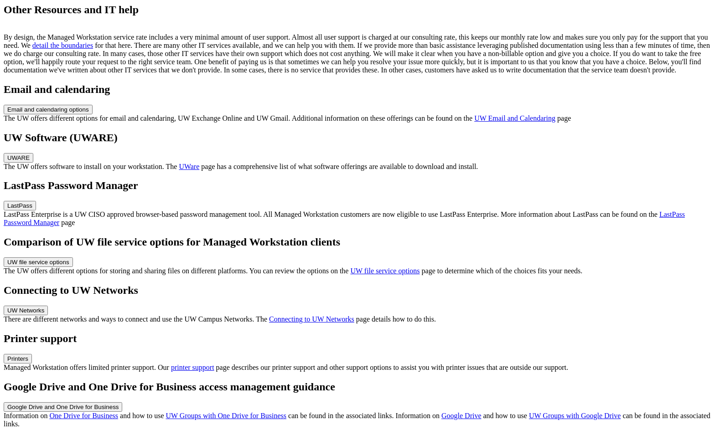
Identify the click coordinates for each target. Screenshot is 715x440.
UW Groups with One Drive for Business (226, 416)
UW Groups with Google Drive (575, 416)
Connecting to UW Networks (311, 319)
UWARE (18, 157)
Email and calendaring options (48, 109)
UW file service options (38, 262)
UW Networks (25, 310)
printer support (192, 367)
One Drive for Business (83, 416)
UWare (189, 166)
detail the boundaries (62, 45)
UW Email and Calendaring (514, 118)
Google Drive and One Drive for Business (63, 407)
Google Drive (461, 416)
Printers (17, 358)
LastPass (19, 205)
